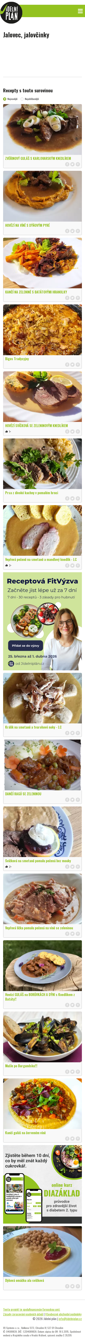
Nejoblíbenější (32, 99)
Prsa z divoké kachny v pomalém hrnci (31, 492)
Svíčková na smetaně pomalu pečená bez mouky (38, 860)
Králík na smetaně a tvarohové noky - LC (33, 727)
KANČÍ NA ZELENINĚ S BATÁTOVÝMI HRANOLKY (36, 292)
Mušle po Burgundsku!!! (21, 1065)
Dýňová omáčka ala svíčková (24, 1280)
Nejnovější (12, 99)
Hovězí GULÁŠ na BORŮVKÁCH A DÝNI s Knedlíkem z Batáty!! (40, 997)
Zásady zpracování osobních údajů (23, 1314)
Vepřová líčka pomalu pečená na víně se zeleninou (39, 927)
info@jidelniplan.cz (70, 1318)
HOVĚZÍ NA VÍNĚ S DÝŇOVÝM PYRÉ (27, 225)
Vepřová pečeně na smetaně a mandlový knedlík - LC (41, 559)
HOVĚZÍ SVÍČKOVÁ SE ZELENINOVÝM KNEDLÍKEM (36, 425)
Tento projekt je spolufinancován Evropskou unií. (31, 1309)
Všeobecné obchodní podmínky (63, 1314)
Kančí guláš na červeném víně (25, 1132)
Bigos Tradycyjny (17, 358)
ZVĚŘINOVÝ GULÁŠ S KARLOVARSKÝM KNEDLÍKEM (38, 158)
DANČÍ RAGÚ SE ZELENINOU (23, 793)
